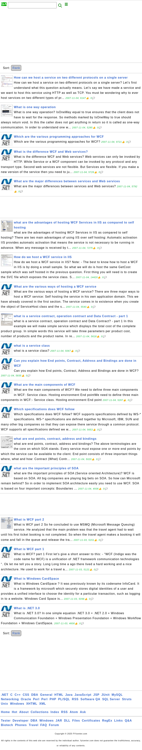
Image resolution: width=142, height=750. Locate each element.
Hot (14, 712)
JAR (59, 720)
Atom (74, 712)
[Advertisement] (71, 37)
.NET (4, 694)
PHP (53, 699)
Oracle (26, 699)
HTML (58, 694)
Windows (17, 703)
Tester (6, 720)
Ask (83, 712)
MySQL (117, 694)
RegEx (107, 720)
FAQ (43, 725)
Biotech (7, 725)
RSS (75, 699)
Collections (40, 712)
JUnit (105, 694)
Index (54, 712)
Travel (33, 725)
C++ (18, 694)
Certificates (91, 720)
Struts (127, 699)
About (24, 712)
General (46, 694)
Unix (4, 703)
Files (76, 720)
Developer (20, 720)
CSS (26, 694)
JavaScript (83, 694)
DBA (34, 694)
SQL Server (111, 699)
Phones (21, 725)
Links (118, 720)
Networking (10, 699)
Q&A (128, 720)
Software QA (90, 699)
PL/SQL (64, 699)
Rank (16, 67)
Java (69, 694)
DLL (67, 720)
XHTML (31, 703)
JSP (96, 694)
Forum (54, 725)
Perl (36, 699)
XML (42, 703)
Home (5, 712)
